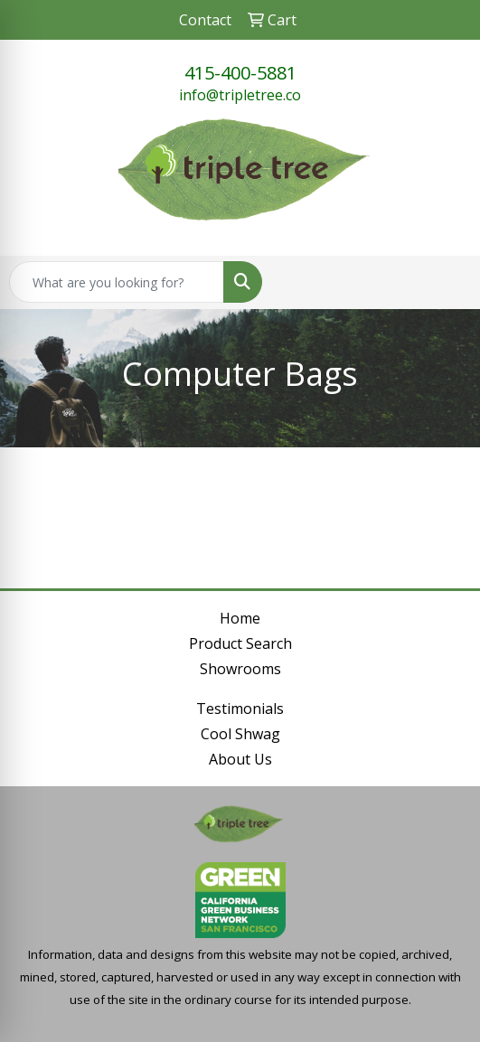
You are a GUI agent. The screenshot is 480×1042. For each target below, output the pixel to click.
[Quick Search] (116, 282)
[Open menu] (444, 282)
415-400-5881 (240, 73)
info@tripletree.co (240, 95)
